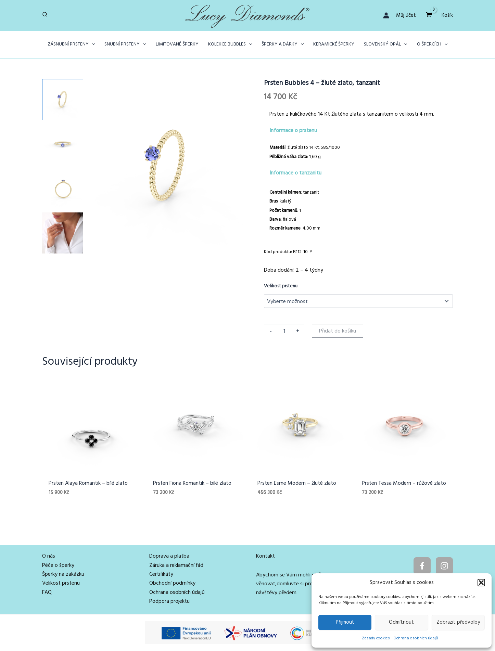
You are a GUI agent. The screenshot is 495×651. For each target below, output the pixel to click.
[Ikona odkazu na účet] (386, 15)
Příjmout (345, 622)
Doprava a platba (169, 556)
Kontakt (265, 556)
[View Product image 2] (62, 144)
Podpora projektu (169, 601)
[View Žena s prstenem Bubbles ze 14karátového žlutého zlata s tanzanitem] (62, 233)
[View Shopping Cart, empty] (429, 15)
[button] (481, 582)
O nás (48, 556)
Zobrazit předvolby (458, 622)
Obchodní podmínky (172, 583)
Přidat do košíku (337, 331)
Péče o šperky (58, 565)
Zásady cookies (376, 638)
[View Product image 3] (62, 188)
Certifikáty (161, 574)
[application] (92, 44)
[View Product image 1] (62, 99)
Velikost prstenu (280, 286)
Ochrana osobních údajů (415, 638)
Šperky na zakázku (63, 574)
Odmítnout (401, 622)
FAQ (47, 592)
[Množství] (284, 331)
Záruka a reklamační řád (176, 565)
